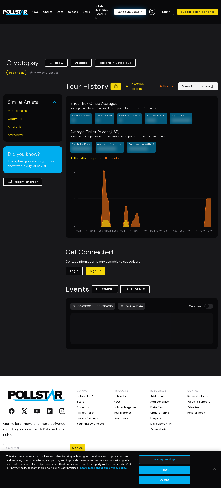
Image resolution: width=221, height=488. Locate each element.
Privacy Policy (86, 412)
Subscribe (120, 396)
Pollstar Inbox (196, 412)
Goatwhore (16, 119)
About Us (83, 407)
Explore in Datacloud (115, 63)
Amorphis (15, 126)
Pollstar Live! (85, 396)
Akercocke (15, 134)
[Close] (214, 469)
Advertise (193, 407)
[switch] (208, 306)
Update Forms (159, 412)
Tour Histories (123, 412)
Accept (164, 479)
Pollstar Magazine (125, 407)
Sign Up (96, 271)
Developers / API (161, 423)
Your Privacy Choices (90, 423)
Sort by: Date (132, 306)
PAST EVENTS (135, 289)
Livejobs (155, 418)
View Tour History (198, 86)
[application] (141, 201)
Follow (56, 63)
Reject (165, 469)
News (117, 401)
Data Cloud (157, 407)
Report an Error (23, 181)
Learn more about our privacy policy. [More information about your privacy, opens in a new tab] (103, 468)
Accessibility (158, 429)
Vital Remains (17, 111)
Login (166, 12)
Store (80, 401)
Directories (121, 418)
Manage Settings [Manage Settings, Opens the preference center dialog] (164, 459)
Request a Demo (198, 396)
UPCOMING (105, 289)
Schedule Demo (130, 12)
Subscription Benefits (198, 12)
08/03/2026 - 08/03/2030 (93, 306)
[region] (110, 469)
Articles (81, 63)
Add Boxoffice (159, 401)
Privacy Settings (87, 418)
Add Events (157, 396)
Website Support (198, 401)
